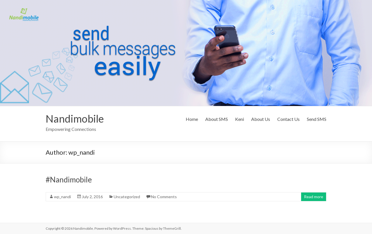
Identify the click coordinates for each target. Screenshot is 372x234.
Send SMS (316, 119)
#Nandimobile (69, 179)
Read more (313, 196)
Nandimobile (75, 118)
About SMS (216, 119)
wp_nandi (62, 196)
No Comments (164, 196)
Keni (239, 119)
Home (192, 119)
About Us (260, 119)
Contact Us (288, 119)
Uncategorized (127, 196)
